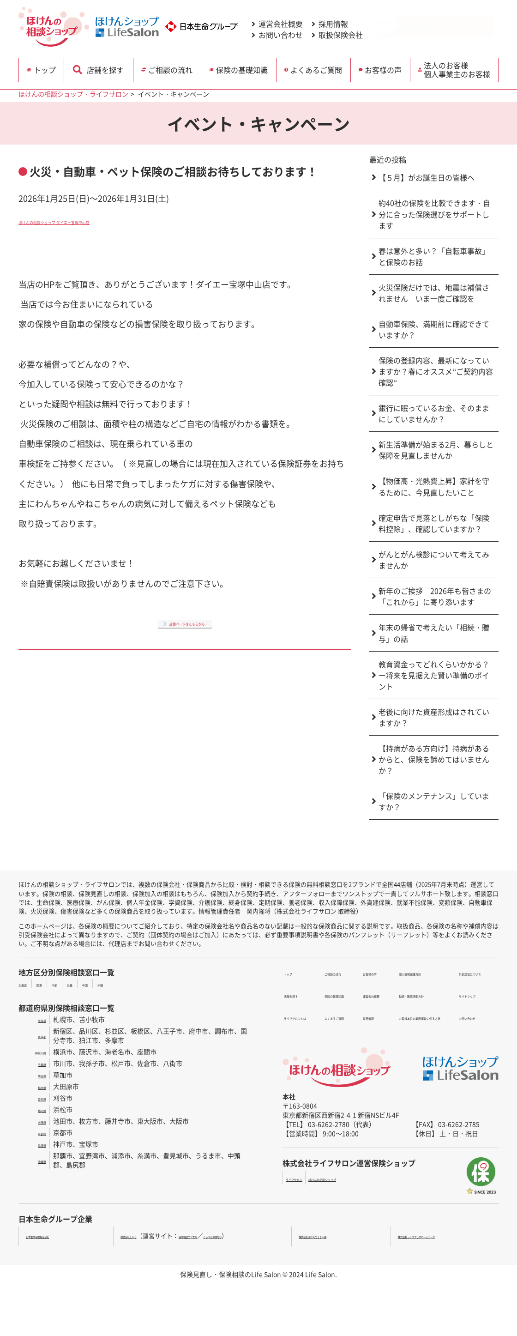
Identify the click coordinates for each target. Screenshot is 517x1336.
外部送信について (467, 972)
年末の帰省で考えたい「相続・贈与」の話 (434, 633)
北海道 (28, 983)
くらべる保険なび (263, 1235)
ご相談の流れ (169, 67)
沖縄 (144, 983)
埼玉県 (36, 1074)
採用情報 (333, 24)
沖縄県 (36, 1160)
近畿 (99, 983)
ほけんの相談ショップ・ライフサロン (73, 93)
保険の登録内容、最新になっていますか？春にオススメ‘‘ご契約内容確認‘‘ (436, 371)
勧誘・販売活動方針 (368, 1017)
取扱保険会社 (341, 35)
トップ (50, 67)
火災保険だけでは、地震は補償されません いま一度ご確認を (434, 293)
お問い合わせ (280, 35)
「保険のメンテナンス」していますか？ (434, 801)
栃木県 (36, 1086)
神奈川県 (33, 1051)
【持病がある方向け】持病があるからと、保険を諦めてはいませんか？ (434, 759)
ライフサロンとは (308, 994)
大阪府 (36, 1120)
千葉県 (36, 1063)
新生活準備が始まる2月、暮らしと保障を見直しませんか (436, 450)
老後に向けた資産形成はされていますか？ (434, 717)
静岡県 (36, 1109)
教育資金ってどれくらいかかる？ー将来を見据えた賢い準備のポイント (434, 675)
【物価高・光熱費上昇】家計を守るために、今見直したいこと (434, 486)
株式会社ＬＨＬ (122, 1235)
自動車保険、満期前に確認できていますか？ (434, 329)
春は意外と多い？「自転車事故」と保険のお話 (434, 256)
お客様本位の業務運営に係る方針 (387, 1028)
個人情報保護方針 (365, 1005)
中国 (121, 983)
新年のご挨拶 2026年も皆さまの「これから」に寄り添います (435, 596)
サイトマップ (461, 983)
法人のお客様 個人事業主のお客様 (460, 68)
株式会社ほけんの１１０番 (344, 1235)
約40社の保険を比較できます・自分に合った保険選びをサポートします (434, 214)
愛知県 (36, 1097)
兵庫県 (36, 1144)
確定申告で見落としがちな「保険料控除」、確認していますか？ (434, 523)
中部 (76, 983)
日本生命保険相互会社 (56, 1235)
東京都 (36, 1035)
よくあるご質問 (318, 67)
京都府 (36, 1132)
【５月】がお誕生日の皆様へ (427, 177)
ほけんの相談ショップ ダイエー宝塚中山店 (98, 220)
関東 (54, 983)
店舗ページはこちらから (187, 622)
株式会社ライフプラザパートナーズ (443, 1235)
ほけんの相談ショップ (363, 1178)
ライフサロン (305, 1178)
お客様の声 (385, 67)
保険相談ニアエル (209, 1235)
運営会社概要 (280, 24)
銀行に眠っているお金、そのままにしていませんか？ (434, 413)
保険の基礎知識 (243, 67)
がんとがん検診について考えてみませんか (434, 560)
